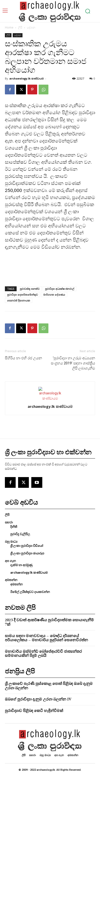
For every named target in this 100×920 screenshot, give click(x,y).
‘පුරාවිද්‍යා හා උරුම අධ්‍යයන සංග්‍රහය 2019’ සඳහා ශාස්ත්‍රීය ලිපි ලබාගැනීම (73, 363)
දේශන (31, 27)
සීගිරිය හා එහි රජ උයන (23, 358)
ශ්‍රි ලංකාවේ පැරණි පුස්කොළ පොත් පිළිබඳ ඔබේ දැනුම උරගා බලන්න (49, 685)
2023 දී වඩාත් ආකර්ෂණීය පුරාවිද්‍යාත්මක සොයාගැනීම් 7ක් (49, 622)
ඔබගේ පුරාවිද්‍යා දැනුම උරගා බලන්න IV (38, 699)
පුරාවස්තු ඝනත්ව (30, 288)
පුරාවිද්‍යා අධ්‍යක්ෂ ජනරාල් (59, 288)
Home (9, 27)
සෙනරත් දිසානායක (18, 300)
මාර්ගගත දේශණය (54, 294)
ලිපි (20, 27)
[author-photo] (50, 398)
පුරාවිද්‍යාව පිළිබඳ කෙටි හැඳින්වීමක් (34, 710)
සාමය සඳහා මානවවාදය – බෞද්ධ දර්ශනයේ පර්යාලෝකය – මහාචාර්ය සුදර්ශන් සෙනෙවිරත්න (46, 638)
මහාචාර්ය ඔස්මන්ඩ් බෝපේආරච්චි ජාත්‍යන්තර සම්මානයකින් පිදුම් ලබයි (43, 653)
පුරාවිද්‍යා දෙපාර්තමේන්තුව (22, 294)
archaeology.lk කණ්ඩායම (26, 78)
